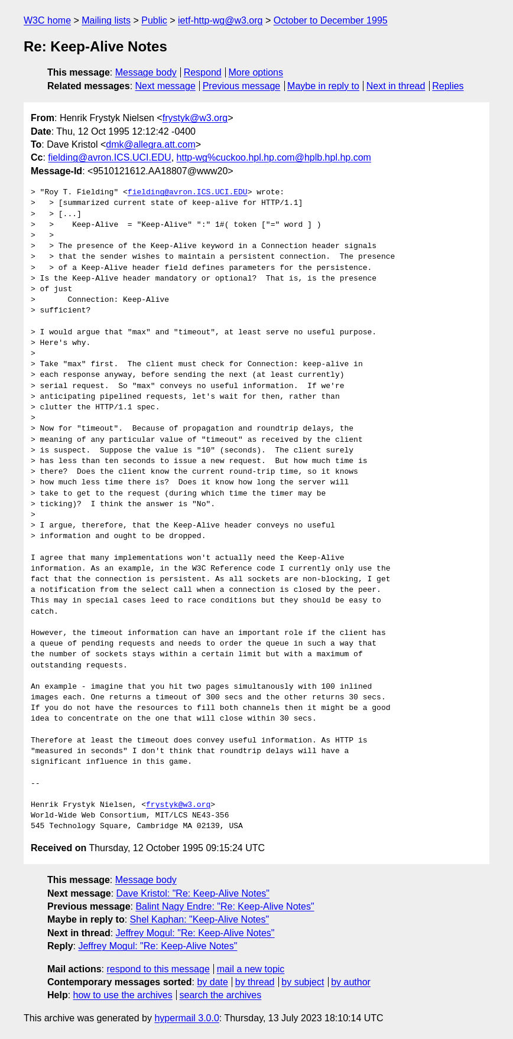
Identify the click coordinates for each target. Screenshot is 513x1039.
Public (154, 20)
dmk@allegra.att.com (150, 144)
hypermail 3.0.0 (186, 1018)
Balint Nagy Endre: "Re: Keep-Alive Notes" (224, 906)
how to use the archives (123, 995)
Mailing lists (106, 20)
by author (351, 982)
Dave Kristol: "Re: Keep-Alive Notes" (193, 893)
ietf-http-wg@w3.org (220, 20)
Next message (165, 86)
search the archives (221, 995)
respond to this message (157, 969)
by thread (255, 982)
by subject (302, 982)
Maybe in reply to (323, 86)
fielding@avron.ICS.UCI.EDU (109, 157)
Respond (203, 72)
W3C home (47, 20)
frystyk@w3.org (195, 118)
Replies (447, 86)
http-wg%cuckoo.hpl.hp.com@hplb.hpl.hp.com (274, 157)
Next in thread (396, 86)
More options (256, 72)
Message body (146, 72)
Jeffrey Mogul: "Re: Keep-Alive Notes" (195, 933)
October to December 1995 (331, 20)
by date (212, 982)
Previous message (242, 86)
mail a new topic (251, 969)
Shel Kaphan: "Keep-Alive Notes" (200, 919)
